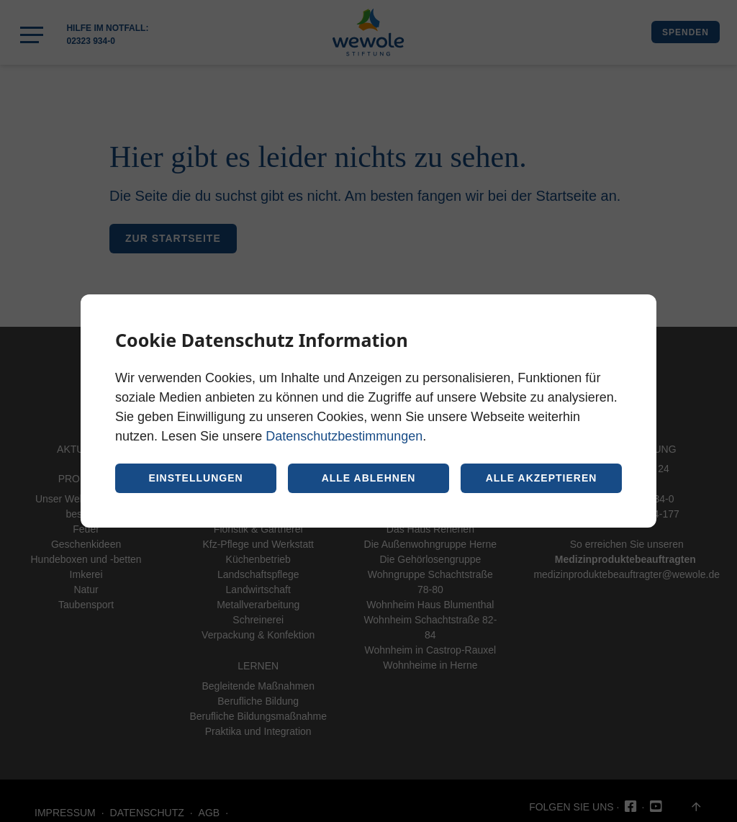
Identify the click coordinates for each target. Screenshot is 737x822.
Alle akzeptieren (541, 478)
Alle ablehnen (369, 478)
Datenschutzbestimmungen (344, 436)
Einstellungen (195, 478)
